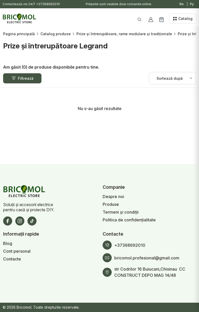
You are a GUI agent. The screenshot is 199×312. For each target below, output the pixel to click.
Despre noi (113, 196)
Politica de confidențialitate (129, 219)
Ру (192, 4)
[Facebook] (7, 221)
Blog (7, 243)
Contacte (12, 259)
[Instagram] (19, 221)
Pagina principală (19, 34)
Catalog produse (55, 34)
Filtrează (22, 78)
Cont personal (17, 251)
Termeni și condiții (121, 212)
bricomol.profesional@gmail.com (146, 257)
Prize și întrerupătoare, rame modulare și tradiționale (124, 34)
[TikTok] (32, 221)
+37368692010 (48, 4)
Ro (182, 4)
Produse (111, 204)
